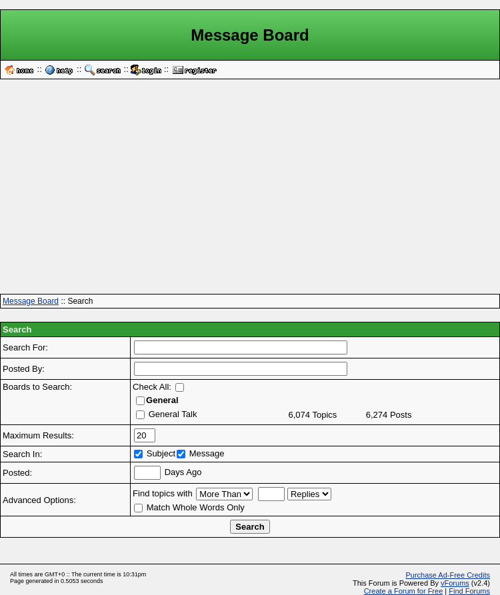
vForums (455, 583)
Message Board (31, 301)
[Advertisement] (250, 191)
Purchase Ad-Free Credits (447, 575)
